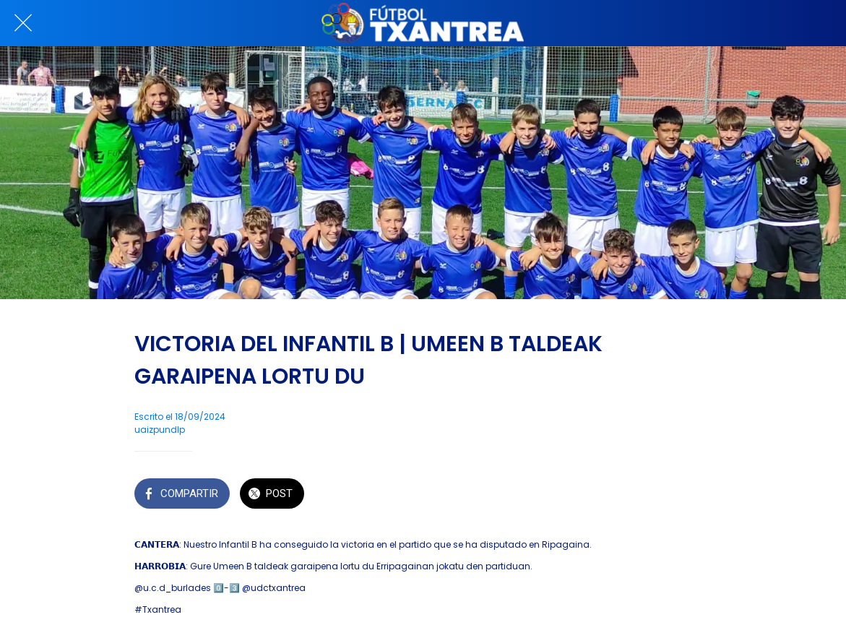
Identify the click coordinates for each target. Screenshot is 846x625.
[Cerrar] (23, 23)
